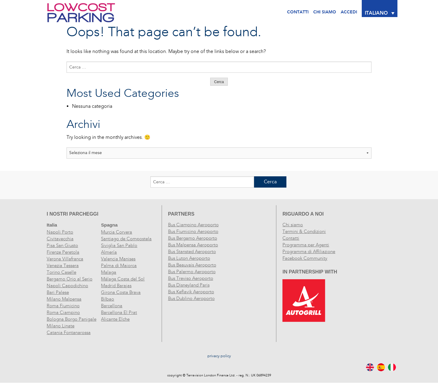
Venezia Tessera (63, 265)
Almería (109, 252)
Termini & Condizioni (304, 231)
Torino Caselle (61, 272)
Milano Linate (60, 326)
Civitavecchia (60, 238)
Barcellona (111, 305)
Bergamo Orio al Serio (69, 279)
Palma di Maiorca (119, 265)
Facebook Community (304, 258)
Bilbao (107, 299)
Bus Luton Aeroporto (189, 258)
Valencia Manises (118, 259)
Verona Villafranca (65, 259)
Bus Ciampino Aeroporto (193, 224)
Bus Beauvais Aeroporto (192, 265)
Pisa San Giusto (62, 245)
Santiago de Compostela (126, 238)
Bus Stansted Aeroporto (192, 251)
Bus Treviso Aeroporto (190, 278)
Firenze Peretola (63, 252)
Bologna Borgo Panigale (71, 319)
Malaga (108, 272)
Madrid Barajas (116, 285)
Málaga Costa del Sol (123, 279)
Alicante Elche (115, 319)
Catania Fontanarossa (69, 332)
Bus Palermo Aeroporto (192, 271)
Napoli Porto (60, 232)
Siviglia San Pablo (119, 245)
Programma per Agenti (305, 245)
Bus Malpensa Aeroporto (193, 245)
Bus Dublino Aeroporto (191, 298)
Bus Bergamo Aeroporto (192, 238)
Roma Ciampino (63, 312)
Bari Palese (58, 292)
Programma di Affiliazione (308, 251)
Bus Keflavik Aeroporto (191, 291)
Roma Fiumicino (63, 305)
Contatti (298, 12)
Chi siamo (292, 224)
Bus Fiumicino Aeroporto (193, 231)
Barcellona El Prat (119, 312)
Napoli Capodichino (67, 285)
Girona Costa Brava (121, 292)
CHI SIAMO (324, 12)
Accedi (349, 12)
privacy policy (219, 356)
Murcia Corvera (116, 232)
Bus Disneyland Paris (189, 285)
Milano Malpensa (64, 299)
